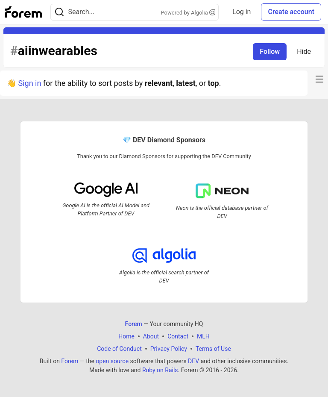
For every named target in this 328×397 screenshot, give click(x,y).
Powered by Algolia (188, 12)
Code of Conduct (119, 348)
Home (126, 336)
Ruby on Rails (160, 370)
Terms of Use (213, 348)
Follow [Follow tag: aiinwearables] (270, 51)
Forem (69, 361)
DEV (193, 361)
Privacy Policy (168, 348)
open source (112, 361)
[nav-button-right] (319, 79)
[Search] (59, 12)
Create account (291, 12)
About (151, 336)
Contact (177, 336)
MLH (203, 336)
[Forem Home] (23, 12)
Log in (241, 12)
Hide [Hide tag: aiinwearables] (304, 51)
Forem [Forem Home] (133, 324)
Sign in (29, 83)
